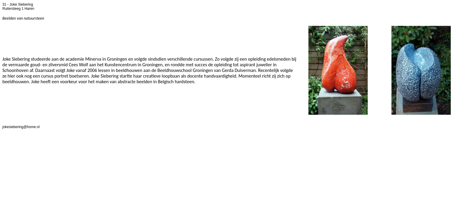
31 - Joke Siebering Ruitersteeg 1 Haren (18, 6)
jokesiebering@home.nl (21, 127)
